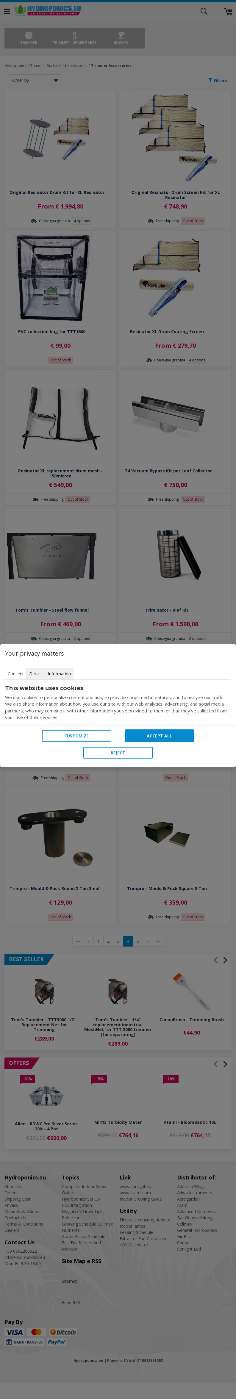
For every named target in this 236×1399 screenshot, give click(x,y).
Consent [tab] (16, 673)
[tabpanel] (118, 702)
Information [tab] (59, 673)
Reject (118, 753)
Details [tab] (36, 673)
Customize (76, 736)
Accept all (159, 736)
